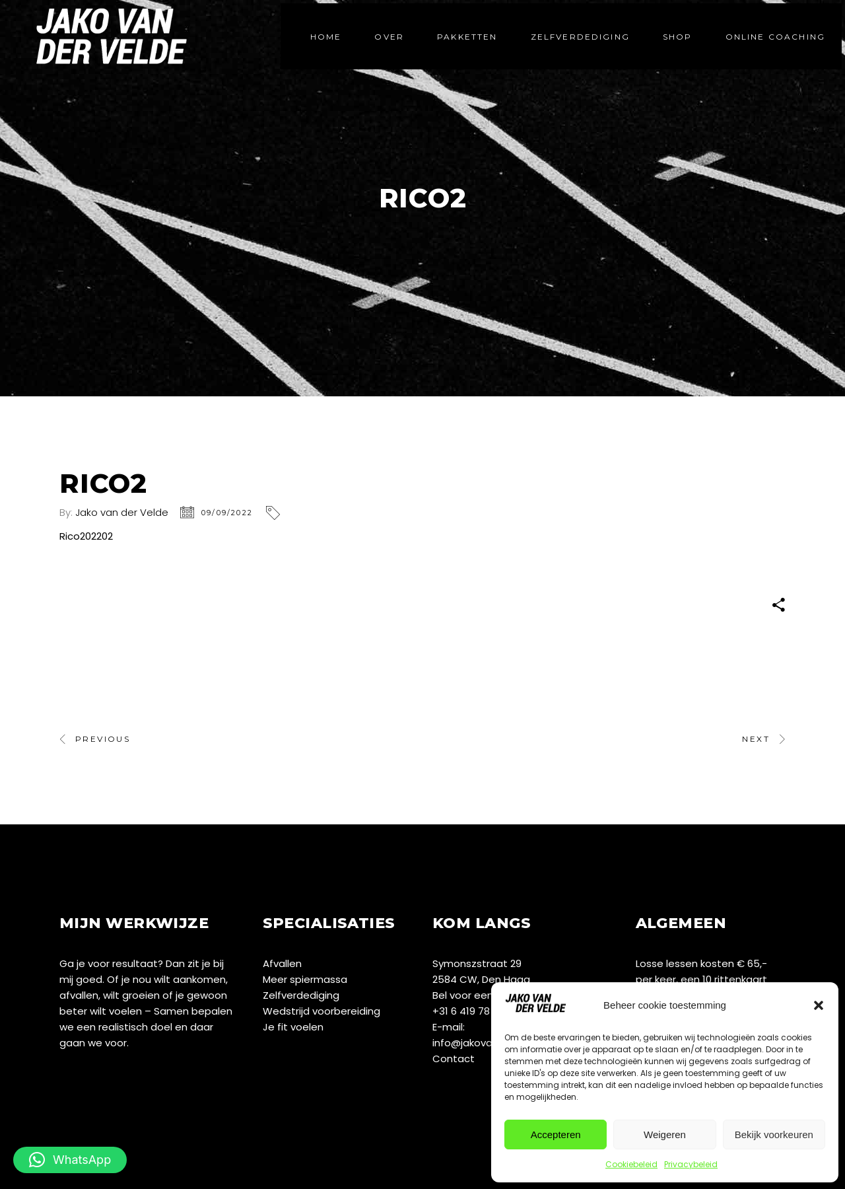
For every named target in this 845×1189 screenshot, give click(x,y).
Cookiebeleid (631, 1164)
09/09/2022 (227, 512)
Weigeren (665, 1134)
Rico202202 (86, 536)
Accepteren (556, 1134)
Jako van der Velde (121, 512)
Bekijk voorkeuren (774, 1134)
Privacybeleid (691, 1164)
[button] (818, 1005)
